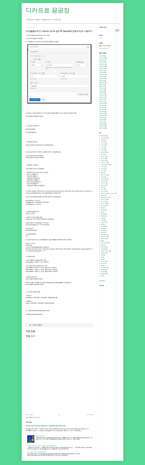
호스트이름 (104, 203)
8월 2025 (101, 62)
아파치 (102, 170)
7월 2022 (101, 89)
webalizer (103, 273)
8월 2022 (101, 87)
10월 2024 (102, 68)
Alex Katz (103, 205)
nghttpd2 (103, 253)
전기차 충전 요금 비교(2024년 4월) (36, 452)
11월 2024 (102, 66)
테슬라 (102, 195)
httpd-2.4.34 (104, 236)
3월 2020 (101, 111)
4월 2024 (101, 70)
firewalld (103, 226)
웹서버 (102, 177)
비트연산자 (104, 162)
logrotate (103, 247)
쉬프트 (102, 168)
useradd (103, 271)
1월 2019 (101, 122)
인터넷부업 (104, 179)
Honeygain (103, 234)
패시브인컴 (104, 199)
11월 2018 (102, 124)
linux (102, 245)
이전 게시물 (89, 414)
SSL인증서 (104, 267)
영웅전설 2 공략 (39, 436)
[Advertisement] (59, 397)
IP (101, 240)
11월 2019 (102, 115)
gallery (102, 228)
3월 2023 (101, 80)
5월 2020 (101, 107)
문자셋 (102, 150)
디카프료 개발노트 (106, 45)
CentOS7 (103, 222)
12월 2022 (102, 82)
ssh (102, 265)
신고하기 (102, 281)
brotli (102, 218)
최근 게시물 (29, 414)
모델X (102, 148)
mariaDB (103, 249)
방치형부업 (104, 152)
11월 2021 (102, 95)
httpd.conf (103, 238)
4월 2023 (101, 78)
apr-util (102, 214)
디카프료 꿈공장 (48, 10)
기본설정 (103, 144)
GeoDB (103, 230)
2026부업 (103, 135)
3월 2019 (101, 119)
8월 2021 (101, 99)
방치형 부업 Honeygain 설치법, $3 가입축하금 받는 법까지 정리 (46, 426)
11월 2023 (102, 74)
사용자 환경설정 (105, 164)
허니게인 (103, 201)
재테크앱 (103, 185)
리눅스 (102, 146)
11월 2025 (102, 58)
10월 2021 (102, 97)
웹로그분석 (104, 175)
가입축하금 (104, 138)
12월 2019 (102, 113)
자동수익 (103, 183)
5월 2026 (101, 56)
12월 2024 (102, 64)
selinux (102, 263)
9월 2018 (101, 128)
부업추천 (103, 160)
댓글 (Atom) (37, 417)
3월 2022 (101, 93)
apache (103, 210)
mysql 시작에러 (105, 251)
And (102, 208)
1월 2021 (101, 101)
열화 (102, 172)
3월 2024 (101, 72)
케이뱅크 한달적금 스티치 (108, 193)
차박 (102, 187)
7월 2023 (101, 76)
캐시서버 (103, 191)
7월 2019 (101, 117)
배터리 (102, 154)
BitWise (103, 216)
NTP (102, 255)
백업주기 (103, 156)
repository (103, 261)
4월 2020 (101, 109)
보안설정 (103, 158)
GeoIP (102, 232)
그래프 (102, 142)
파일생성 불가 (104, 197)
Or (101, 257)
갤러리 (102, 140)
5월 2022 (101, 91)
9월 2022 (101, 85)
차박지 (102, 189)
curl (102, 224)
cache (102, 220)
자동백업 (103, 181)
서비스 (102, 166)
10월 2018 (102, 126)
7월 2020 (101, 105)
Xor (102, 275)
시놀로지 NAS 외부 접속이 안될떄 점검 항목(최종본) (41, 446)
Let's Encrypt (104, 242)
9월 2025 (101, 60)
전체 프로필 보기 (103, 48)
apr (101, 212)
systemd (103, 269)
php (102, 259)
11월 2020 (102, 103)
